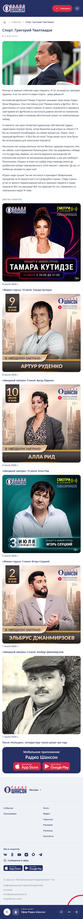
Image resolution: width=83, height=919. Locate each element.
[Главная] (4, 22)
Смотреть (62, 8)
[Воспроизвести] (7, 911)
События (16, 22)
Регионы (48, 830)
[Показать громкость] (69, 912)
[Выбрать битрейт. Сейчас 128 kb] (76, 912)
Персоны (48, 819)
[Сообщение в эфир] (61, 912)
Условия (8, 889)
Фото (46, 808)
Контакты (48, 836)
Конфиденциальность (15, 894)
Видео (46, 813)
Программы (10, 813)
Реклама (48, 824)
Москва (35, 789)
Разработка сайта (13, 898)
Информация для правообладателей (23, 885)
